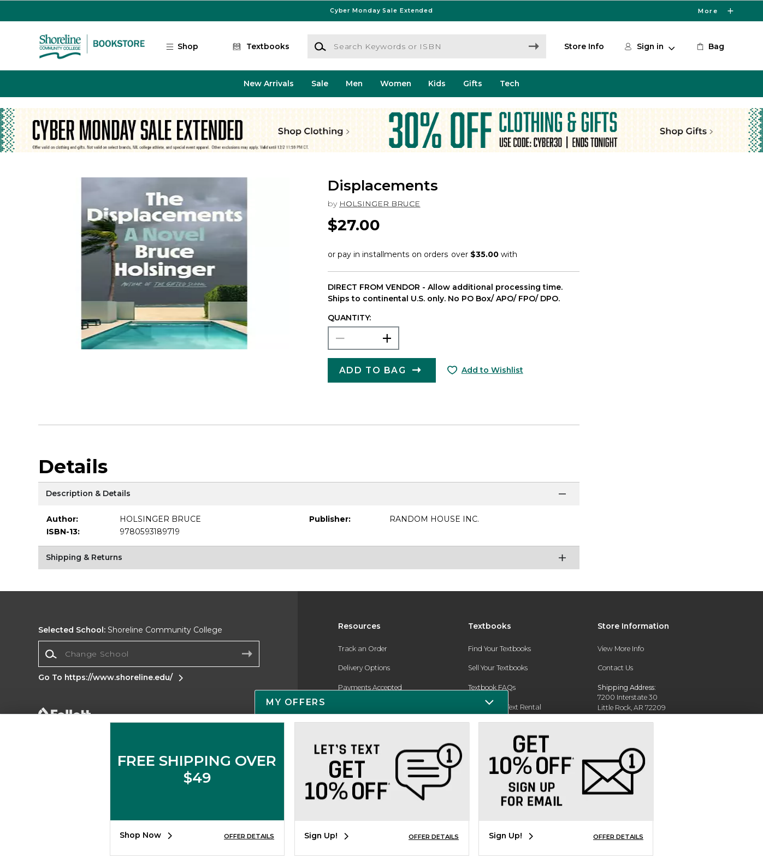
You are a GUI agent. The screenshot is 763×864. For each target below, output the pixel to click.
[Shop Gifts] (630, 115)
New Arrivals (269, 83)
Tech (509, 83)
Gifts (472, 83)
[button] (187, 46)
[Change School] (148, 654)
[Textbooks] (259, 46)
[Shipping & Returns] (308, 559)
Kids (437, 83)
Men (354, 83)
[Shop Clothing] (132, 115)
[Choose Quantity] (363, 338)
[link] (710, 46)
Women (395, 83)
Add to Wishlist (492, 370)
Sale (319, 83)
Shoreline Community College (130, 630)
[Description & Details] (308, 495)
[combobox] (148, 654)
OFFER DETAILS (249, 836)
